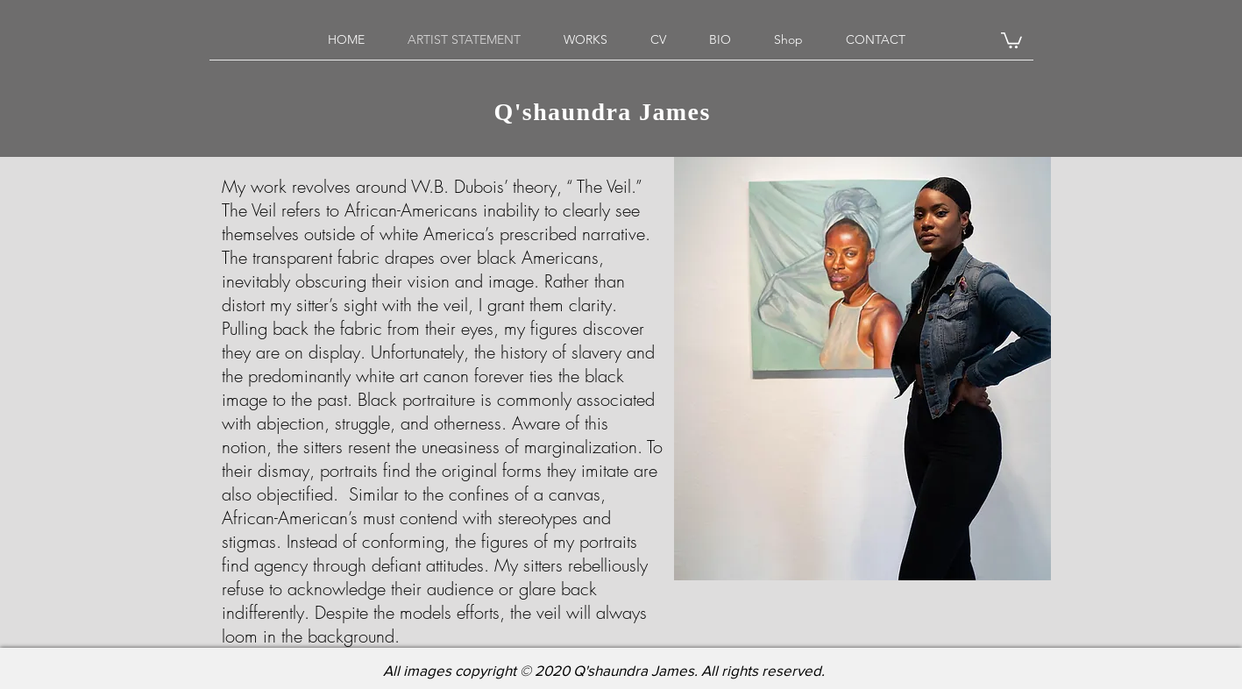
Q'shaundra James (609, 114)
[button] (1011, 39)
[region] (862, 368)
